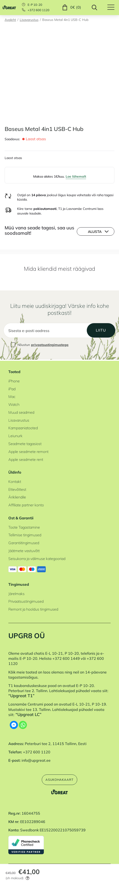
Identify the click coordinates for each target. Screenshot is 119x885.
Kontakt (14, 480)
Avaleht (10, 19)
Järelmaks (16, 592)
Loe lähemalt (76, 176)
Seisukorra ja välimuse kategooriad (36, 557)
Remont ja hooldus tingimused (33, 608)
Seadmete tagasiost (25, 443)
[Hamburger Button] (113, 7)
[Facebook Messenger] (14, 724)
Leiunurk (15, 435)
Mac (12, 396)
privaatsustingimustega (49, 345)
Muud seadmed (21, 411)
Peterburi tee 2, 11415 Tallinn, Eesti (56, 742)
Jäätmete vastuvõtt (24, 550)
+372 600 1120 (38, 10)
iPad (12, 388)
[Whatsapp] (23, 724)
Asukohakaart (59, 779)
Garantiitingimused (23, 542)
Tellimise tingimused (24, 534)
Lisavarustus (29, 19)
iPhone (14, 380)
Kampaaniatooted (23, 427)
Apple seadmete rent (25, 458)
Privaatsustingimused (26, 600)
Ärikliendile (17, 496)
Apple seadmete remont (28, 450)
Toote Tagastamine (24, 526)
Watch (13, 403)
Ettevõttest (17, 488)
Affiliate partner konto (26, 504)
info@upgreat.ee (36, 759)
